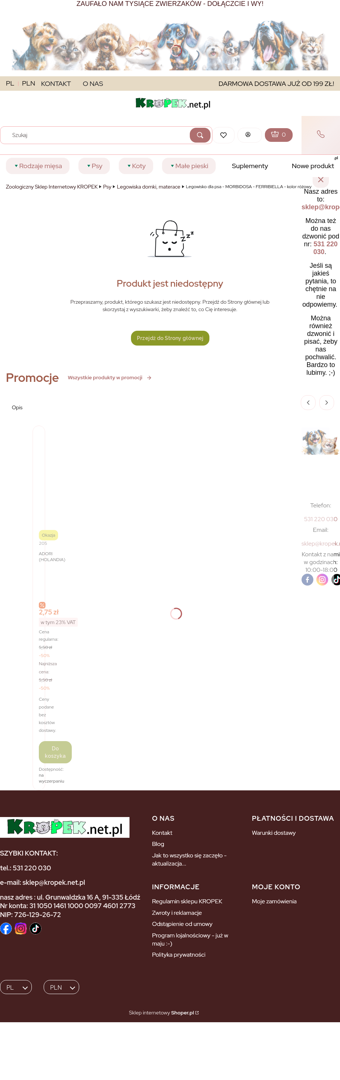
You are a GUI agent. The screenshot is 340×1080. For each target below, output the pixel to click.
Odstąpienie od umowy (182, 924)
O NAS (93, 83)
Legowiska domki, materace (148, 186)
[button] (200, 135)
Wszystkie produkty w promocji (110, 377)
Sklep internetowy (161, 1012)
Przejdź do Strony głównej (170, 338)
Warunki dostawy (274, 833)
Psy (107, 186)
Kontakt (162, 833)
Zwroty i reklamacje (177, 913)
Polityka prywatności (178, 955)
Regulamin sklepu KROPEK (187, 901)
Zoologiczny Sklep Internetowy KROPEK (52, 186)
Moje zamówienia (274, 901)
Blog (158, 844)
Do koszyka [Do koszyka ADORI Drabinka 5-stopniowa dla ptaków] (55, 752)
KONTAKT (56, 83)
